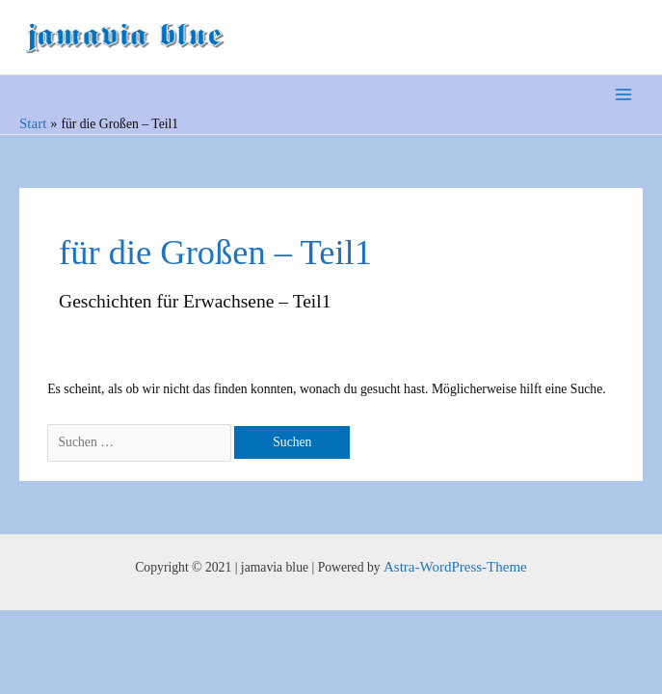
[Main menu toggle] (624, 95)
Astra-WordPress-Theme (455, 566)
